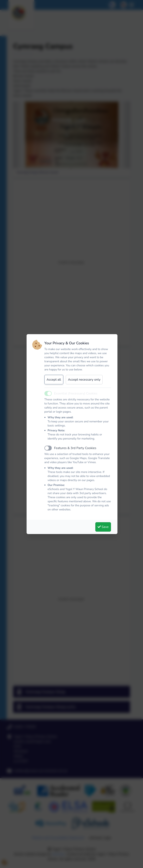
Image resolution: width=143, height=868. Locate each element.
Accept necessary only (84, 379)
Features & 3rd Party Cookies (75, 448)
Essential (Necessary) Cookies (76, 393)
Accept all (54, 379)
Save (103, 527)
